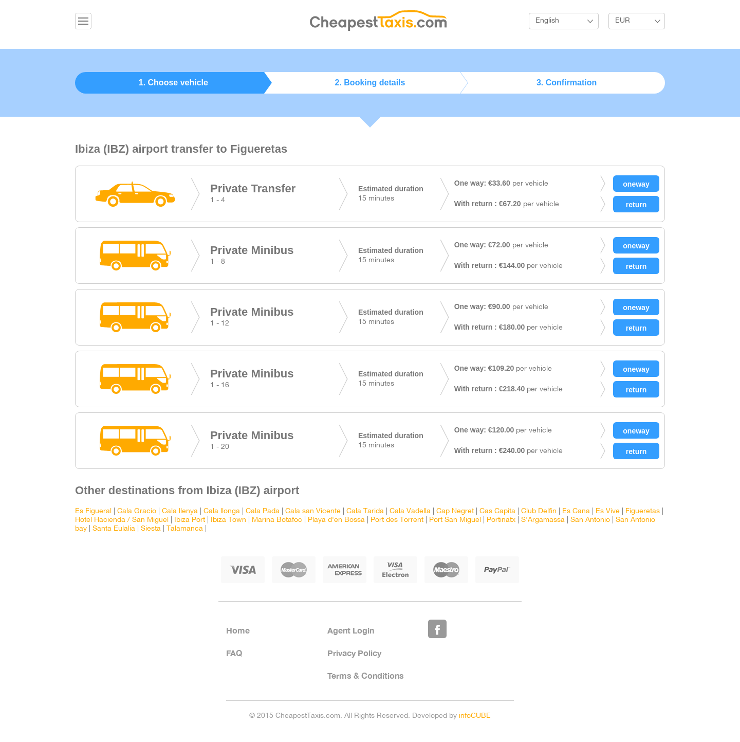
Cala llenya (180, 511)
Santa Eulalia (113, 529)
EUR (622, 20)
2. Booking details (370, 82)
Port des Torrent (397, 520)
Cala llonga (221, 511)
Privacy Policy (354, 653)
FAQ (234, 653)
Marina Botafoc (277, 520)
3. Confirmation (566, 82)
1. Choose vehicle (173, 82)
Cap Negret (455, 511)
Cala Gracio (136, 511)
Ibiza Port (189, 520)
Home (238, 630)
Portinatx (501, 520)
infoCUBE (475, 716)
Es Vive (608, 511)
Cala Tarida (365, 511)
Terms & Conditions (365, 675)
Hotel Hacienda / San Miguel (122, 520)
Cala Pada (263, 511)
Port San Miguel (455, 520)
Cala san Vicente (313, 511)
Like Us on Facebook (437, 629)
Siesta (151, 529)
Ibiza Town (228, 520)
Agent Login (350, 630)
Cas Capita (497, 511)
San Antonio (590, 520)
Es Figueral (93, 511)
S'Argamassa (543, 520)
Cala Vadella (410, 511)
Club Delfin (539, 511)
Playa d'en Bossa (336, 520)
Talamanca (184, 529)
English (547, 20)
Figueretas (642, 511)
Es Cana (576, 511)
